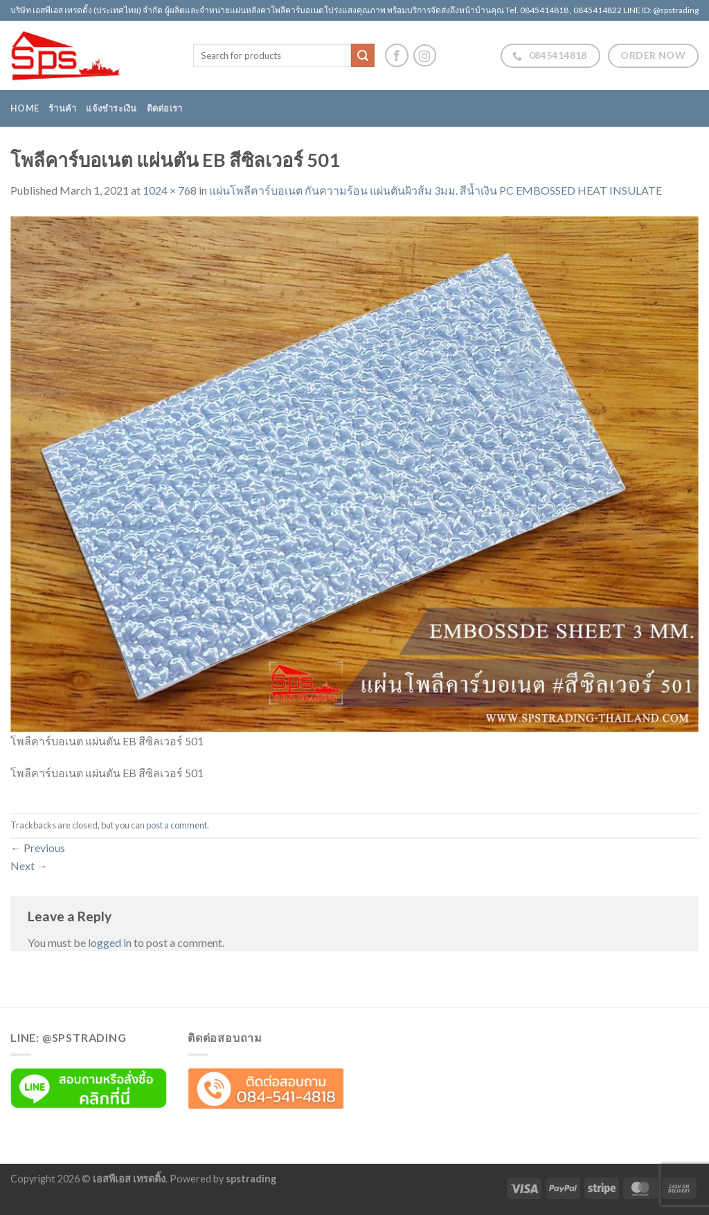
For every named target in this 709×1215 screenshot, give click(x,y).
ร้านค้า (62, 108)
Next (29, 865)
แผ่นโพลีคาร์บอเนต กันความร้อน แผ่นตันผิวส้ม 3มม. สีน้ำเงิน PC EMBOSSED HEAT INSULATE (435, 190)
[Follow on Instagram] (424, 55)
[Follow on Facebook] (397, 55)
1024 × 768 (170, 190)
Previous (37, 847)
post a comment (176, 825)
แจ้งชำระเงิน (111, 108)
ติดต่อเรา (165, 108)
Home (24, 108)
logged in (110, 942)
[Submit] (363, 55)
